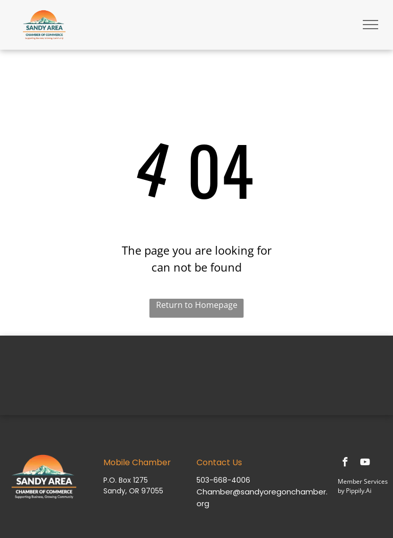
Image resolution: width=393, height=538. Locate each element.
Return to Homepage (196, 305)
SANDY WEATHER (196, 374)
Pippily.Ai (359, 490)
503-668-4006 (223, 480)
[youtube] (365, 463)
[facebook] (345, 463)
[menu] (370, 24)
